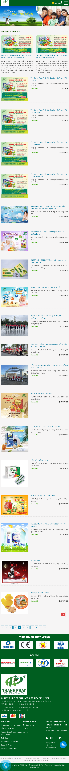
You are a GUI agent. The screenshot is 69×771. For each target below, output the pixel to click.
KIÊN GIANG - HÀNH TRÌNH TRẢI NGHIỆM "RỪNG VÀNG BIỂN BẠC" (49, 366)
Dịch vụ (25, 728)
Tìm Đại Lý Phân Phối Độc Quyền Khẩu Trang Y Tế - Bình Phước (49, 143)
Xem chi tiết (34, 88)
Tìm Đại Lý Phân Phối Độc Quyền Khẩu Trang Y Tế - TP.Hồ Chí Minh (49, 175)
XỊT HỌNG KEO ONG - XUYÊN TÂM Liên (45, 427)
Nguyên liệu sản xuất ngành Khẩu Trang (11, 733)
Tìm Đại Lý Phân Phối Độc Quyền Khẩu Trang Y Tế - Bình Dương (49, 111)
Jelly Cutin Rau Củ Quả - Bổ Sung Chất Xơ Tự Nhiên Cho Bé (47, 233)
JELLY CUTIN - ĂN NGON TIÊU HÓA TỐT (46, 287)
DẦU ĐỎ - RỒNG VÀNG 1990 (41, 394)
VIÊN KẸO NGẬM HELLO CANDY (43, 496)
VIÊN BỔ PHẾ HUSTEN (39, 460)
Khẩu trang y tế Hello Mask (11, 725)
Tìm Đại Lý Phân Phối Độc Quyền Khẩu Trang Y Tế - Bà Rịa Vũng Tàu (16, 57)
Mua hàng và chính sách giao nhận (54, 758)
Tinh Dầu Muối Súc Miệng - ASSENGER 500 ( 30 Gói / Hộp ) (48, 525)
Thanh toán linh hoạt (32, 758)
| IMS (37, 767)
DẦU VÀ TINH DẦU (8, 728)
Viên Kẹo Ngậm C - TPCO (40, 593)
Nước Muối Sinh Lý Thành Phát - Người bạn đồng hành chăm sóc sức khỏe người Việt (48, 207)
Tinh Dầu (4, 738)
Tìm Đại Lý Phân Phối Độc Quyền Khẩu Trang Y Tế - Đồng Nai (51, 57)
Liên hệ (25, 732)
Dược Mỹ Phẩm (6, 745)
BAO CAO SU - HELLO (39, 561)
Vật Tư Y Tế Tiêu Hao (9, 748)
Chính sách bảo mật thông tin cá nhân (35, 760)
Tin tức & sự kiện (29, 725)
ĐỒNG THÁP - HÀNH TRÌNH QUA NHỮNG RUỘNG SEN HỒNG (46, 317)
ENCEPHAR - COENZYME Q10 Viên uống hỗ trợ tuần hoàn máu (48, 261)
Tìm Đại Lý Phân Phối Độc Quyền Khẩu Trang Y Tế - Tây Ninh (49, 79)
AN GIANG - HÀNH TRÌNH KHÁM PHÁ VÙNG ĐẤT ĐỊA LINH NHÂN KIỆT (49, 346)
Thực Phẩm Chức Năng (9, 741)
